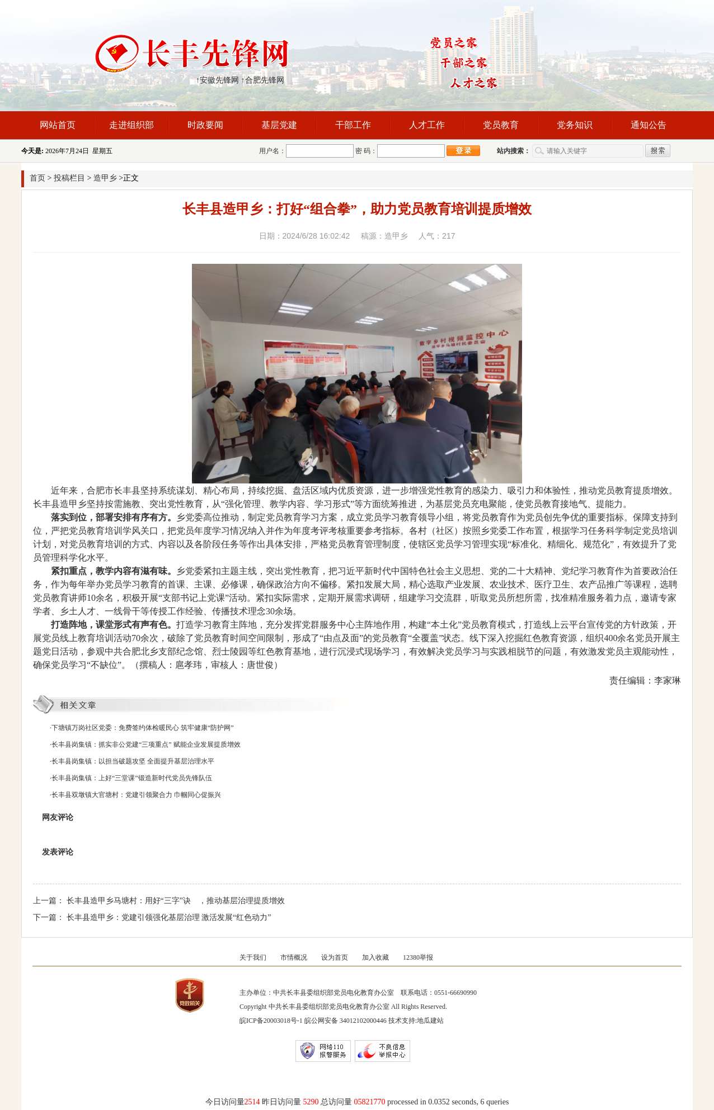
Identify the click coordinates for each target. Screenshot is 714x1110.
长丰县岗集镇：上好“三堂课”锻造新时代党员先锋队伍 (131, 778)
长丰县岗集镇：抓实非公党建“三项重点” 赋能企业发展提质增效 (146, 744)
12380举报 (418, 957)
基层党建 (279, 125)
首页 (37, 178)
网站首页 (58, 125)
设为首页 (334, 957)
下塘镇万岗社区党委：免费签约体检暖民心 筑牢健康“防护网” (142, 728)
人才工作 (427, 125)
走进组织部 (131, 125)
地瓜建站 (430, 1020)
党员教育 (501, 125)
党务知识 (575, 125)
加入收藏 (375, 957)
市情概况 (293, 957)
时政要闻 (205, 125)
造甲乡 (105, 178)
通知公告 (648, 125)
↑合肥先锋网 (262, 80)
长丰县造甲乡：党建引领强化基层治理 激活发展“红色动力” (169, 917)
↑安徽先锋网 (217, 80)
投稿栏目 (69, 178)
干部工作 (353, 125)
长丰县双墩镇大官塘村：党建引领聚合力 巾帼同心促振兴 (136, 795)
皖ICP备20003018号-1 (271, 1020)
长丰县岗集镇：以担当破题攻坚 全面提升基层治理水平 (132, 761)
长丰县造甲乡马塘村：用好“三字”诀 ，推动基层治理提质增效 (176, 900)
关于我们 (252, 957)
